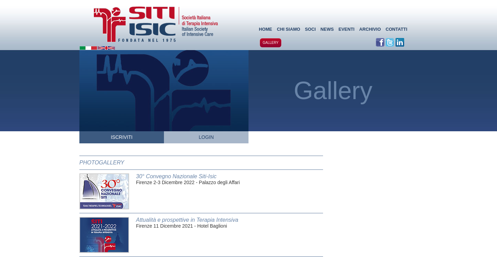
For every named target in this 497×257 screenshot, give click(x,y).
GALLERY (271, 43)
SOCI (310, 29)
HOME (265, 29)
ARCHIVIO (370, 29)
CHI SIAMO (288, 29)
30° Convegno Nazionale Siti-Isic (176, 176)
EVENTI (346, 29)
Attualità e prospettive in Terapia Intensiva (187, 220)
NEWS (327, 29)
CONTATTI (396, 29)
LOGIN (206, 137)
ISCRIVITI (122, 137)
